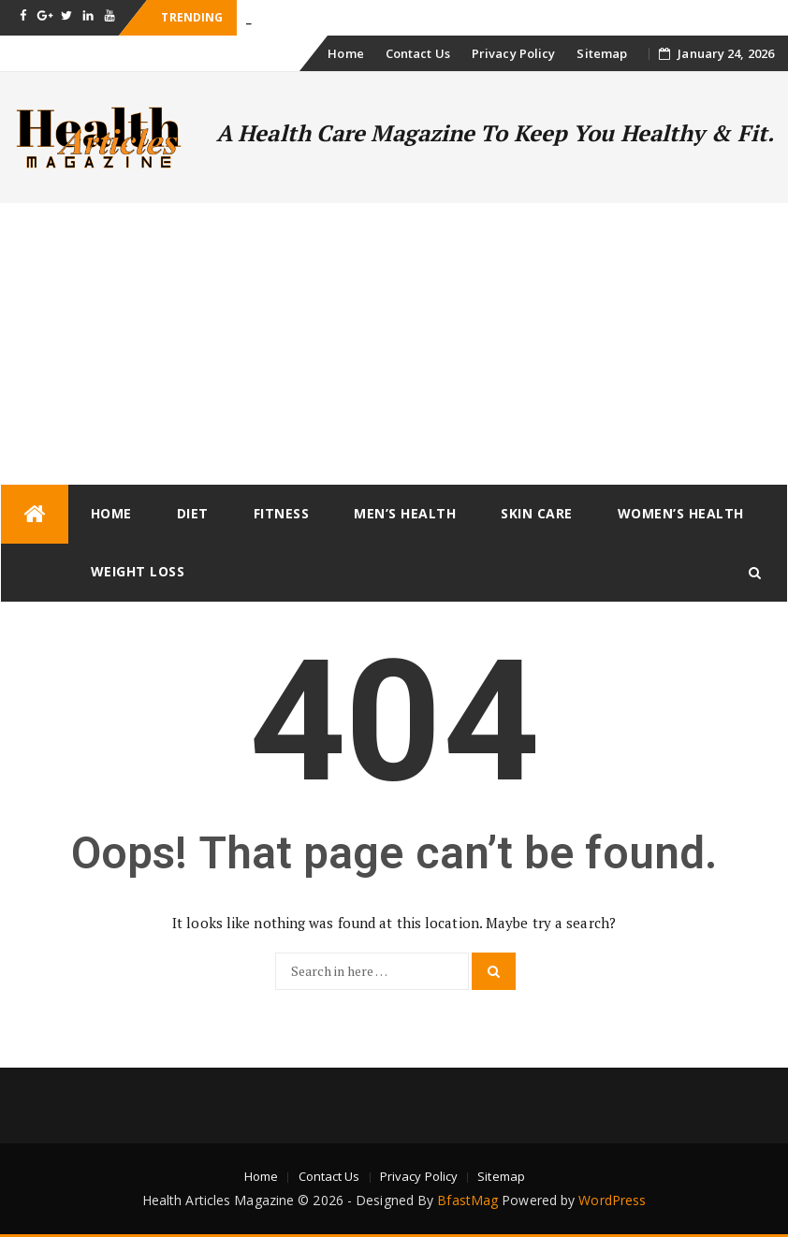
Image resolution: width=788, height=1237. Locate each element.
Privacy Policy (513, 53)
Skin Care (537, 513)
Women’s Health (681, 513)
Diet (193, 513)
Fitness (282, 513)
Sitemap (601, 53)
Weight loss (138, 571)
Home (345, 53)
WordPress (612, 1200)
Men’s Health (405, 513)
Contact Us (418, 53)
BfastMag (467, 1200)
